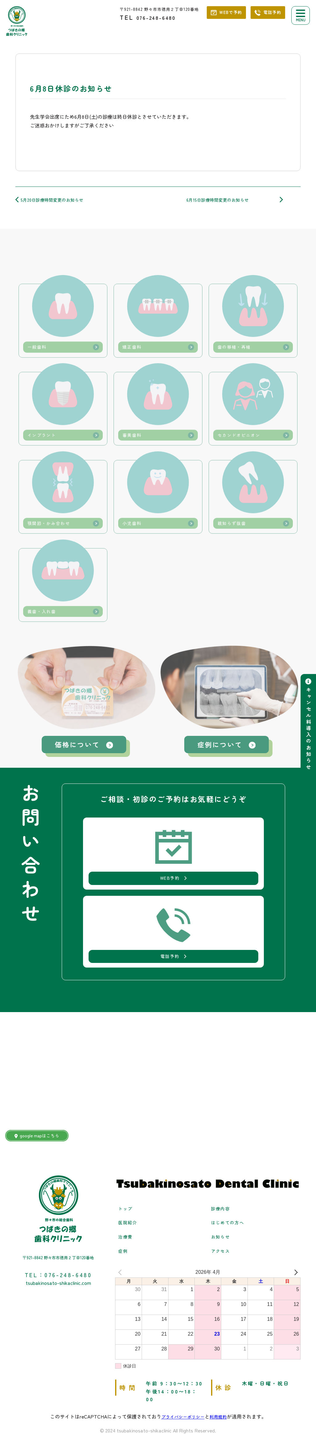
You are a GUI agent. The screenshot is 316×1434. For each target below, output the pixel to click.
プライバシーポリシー (181, 1378)
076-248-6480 (162, 17)
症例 (123, 1213)
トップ (126, 1170)
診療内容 (222, 1170)
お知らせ (222, 1198)
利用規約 (221, 1378)
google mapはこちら (41, 1097)
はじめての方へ (230, 1184)
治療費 (126, 1198)
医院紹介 (129, 1184)
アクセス (222, 1213)
